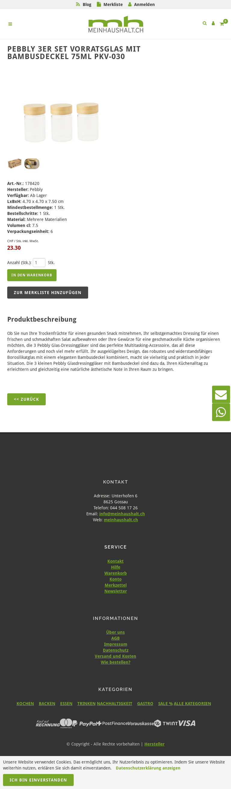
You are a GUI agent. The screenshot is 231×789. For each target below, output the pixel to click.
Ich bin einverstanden (38, 780)
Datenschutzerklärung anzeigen (148, 768)
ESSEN (66, 703)
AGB (115, 638)
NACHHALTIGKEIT (114, 703)
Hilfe (115, 567)
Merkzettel (116, 585)
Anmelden (144, 4)
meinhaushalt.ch (121, 519)
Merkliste (113, 4)
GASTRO (145, 703)
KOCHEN (25, 703)
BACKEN (47, 703)
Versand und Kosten (115, 656)
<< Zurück (26, 399)
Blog (87, 4)
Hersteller (154, 744)
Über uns (115, 632)
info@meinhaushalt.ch (122, 513)
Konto (115, 579)
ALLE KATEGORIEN (192, 703)
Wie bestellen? (115, 662)
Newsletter (115, 591)
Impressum (115, 644)
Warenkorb (115, 573)
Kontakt (115, 561)
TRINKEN (86, 703)
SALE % (165, 703)
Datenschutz (115, 650)
